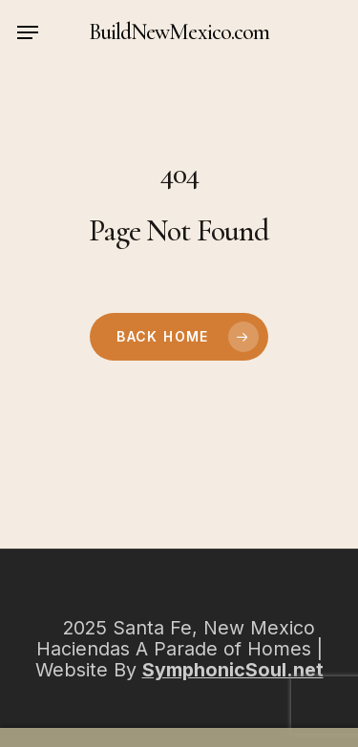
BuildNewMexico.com (179, 32)
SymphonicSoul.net (233, 669)
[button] (27, 32)
